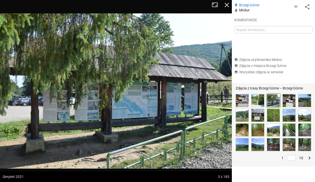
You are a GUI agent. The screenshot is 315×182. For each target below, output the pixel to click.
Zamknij (227, 5)
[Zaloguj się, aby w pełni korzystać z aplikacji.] (296, 7)
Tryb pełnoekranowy (217, 5)
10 (301, 158)
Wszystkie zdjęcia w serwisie (258, 72)
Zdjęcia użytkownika (258, 60)
